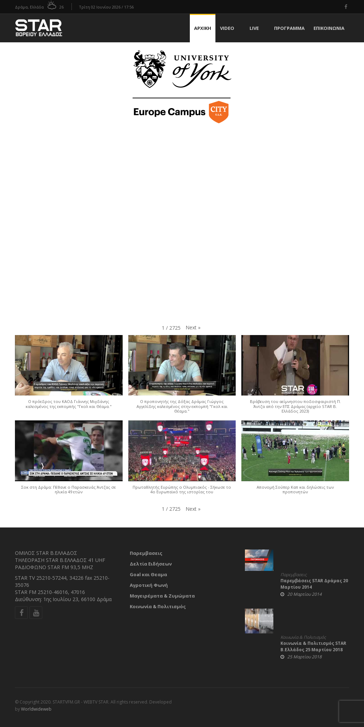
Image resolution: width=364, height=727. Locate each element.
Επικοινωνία (329, 28)
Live (254, 28)
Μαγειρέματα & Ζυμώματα (162, 596)
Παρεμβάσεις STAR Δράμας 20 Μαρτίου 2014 (314, 584)
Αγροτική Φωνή (149, 585)
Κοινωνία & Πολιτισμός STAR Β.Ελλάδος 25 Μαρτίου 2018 (313, 646)
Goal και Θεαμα (148, 574)
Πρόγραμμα (289, 28)
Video (227, 28)
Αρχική (202, 28)
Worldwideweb (36, 709)
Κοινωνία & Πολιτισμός (158, 606)
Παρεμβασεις (146, 553)
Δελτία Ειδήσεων (151, 564)
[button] (193, 327)
